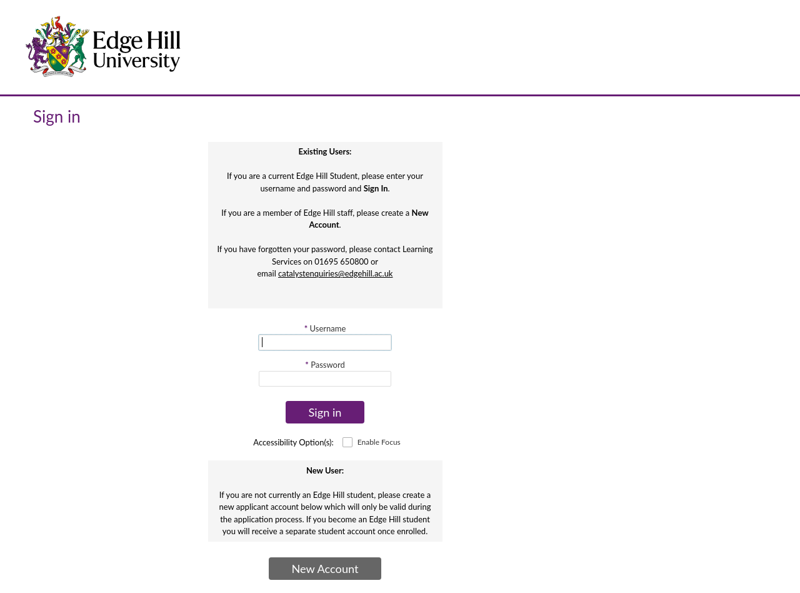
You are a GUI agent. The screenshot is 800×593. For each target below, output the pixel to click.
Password (324, 365)
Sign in (325, 412)
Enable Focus (379, 442)
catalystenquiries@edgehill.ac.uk (335, 273)
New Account (324, 568)
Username (325, 328)
